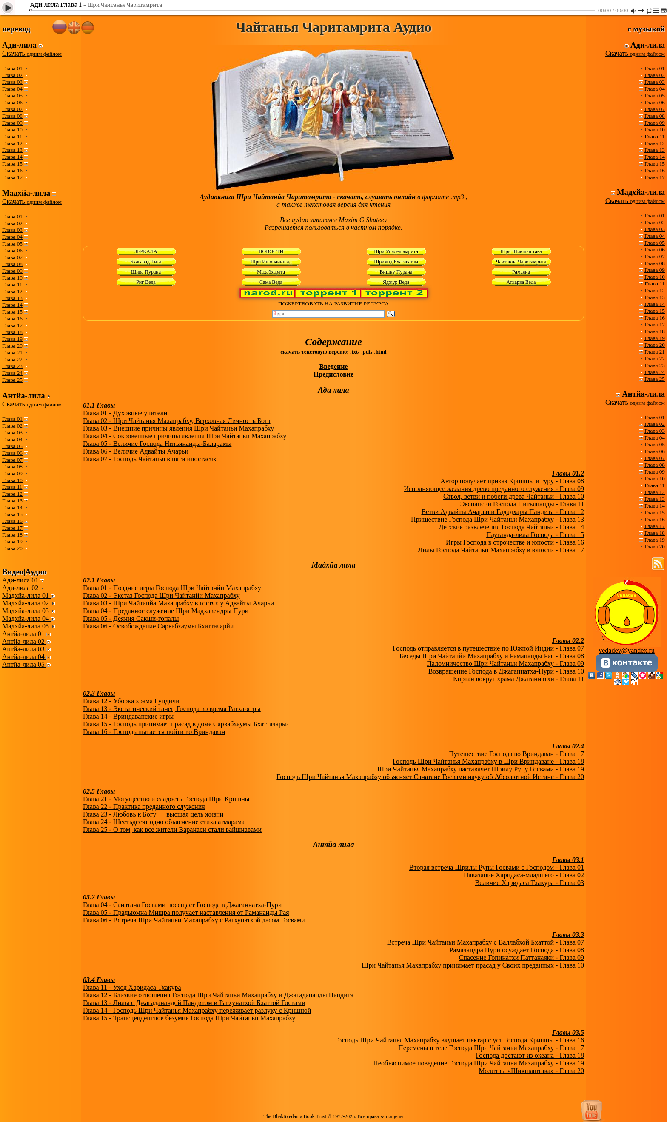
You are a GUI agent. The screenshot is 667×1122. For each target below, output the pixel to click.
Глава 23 (12, 366)
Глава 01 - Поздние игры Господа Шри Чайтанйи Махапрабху (172, 587)
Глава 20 (12, 346)
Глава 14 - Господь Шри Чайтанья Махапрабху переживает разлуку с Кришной (197, 1010)
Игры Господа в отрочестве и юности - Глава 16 (515, 542)
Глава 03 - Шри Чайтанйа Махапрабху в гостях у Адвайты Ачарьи (178, 603)
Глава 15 (12, 163)
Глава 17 (12, 177)
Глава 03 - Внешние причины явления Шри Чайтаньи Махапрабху (178, 428)
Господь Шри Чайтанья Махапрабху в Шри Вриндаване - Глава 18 (488, 761)
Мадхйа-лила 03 (26, 610)
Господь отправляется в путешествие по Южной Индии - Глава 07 (488, 648)
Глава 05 (12, 95)
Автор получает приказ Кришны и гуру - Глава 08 (512, 481)
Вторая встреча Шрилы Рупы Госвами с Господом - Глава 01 (496, 867)
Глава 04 (12, 89)
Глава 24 (12, 373)
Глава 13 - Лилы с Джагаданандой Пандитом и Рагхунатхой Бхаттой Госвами (194, 1002)
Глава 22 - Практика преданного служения (144, 806)
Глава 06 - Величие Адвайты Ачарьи (135, 451)
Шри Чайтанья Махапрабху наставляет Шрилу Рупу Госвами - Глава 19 (480, 769)
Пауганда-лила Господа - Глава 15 (535, 534)
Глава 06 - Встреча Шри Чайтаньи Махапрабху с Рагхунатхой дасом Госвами (194, 920)
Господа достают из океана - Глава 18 (530, 1055)
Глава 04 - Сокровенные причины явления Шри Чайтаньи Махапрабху (184, 436)
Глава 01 (12, 68)
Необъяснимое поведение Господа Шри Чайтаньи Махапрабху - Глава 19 (478, 1063)
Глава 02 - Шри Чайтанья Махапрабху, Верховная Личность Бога (177, 420)
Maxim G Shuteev (363, 219)
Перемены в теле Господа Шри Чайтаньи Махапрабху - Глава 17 (491, 1047)
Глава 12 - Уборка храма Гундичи (131, 701)
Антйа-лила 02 (24, 641)
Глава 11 (12, 136)
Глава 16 (12, 170)
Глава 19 (12, 339)
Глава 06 (12, 102)
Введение (333, 366)
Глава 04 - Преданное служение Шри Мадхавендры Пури (165, 610)
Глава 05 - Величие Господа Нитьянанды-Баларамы (157, 443)
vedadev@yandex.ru (627, 650)
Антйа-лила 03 (24, 649)
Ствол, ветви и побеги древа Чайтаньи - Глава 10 (513, 496)
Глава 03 (12, 82)
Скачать (32, 53)
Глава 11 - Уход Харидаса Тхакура (132, 987)
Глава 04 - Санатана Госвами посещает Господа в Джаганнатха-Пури (182, 904)
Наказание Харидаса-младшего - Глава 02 (524, 875)
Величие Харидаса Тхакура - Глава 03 (529, 882)
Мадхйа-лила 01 (26, 595)
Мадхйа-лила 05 (26, 626)
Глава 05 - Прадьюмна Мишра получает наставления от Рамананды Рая (186, 912)
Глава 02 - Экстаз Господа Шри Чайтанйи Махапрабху (161, 595)
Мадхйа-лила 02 (26, 603)
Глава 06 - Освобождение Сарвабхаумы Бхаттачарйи (158, 626)
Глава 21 (12, 352)
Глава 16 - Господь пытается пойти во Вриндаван (154, 731)
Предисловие (333, 374)
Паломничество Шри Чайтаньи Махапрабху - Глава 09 (505, 663)
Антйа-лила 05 (24, 664)
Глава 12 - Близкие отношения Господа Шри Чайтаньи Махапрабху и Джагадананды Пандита (218, 995)
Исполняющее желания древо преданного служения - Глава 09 (494, 488)
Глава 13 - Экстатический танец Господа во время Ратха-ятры (172, 708)
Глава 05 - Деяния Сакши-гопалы (131, 618)
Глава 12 (12, 143)
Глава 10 (12, 129)
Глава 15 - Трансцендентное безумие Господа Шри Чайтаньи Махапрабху (189, 1018)
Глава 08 (12, 116)
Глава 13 (12, 150)
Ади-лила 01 (21, 580)
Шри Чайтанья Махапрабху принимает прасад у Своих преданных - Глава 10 (473, 965)
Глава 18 (12, 332)
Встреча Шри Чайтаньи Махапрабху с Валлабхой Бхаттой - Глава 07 (485, 942)
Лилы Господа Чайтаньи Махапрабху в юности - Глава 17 (501, 550)
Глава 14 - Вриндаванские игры (128, 716)
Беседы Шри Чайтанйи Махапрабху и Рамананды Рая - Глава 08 (491, 655)
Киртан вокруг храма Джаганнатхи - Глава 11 (518, 678)
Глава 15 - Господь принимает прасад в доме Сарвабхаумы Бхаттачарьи (186, 724)
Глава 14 (12, 157)
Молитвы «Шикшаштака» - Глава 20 (531, 1070)
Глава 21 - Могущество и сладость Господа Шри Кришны (166, 798)
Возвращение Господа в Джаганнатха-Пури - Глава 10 (506, 671)
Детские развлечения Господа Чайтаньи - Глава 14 (511, 527)
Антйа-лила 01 (24, 633)
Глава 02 (12, 75)
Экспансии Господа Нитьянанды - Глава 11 (522, 504)
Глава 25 (12, 380)
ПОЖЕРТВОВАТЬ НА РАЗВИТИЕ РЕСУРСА (333, 303)
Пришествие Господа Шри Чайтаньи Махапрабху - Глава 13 (497, 519)
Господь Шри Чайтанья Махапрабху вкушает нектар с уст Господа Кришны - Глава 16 (459, 1040)
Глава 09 (12, 123)
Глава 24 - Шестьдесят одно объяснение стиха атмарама (164, 821)
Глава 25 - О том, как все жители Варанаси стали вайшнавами (172, 829)
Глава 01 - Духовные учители (125, 413)
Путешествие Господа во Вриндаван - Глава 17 (516, 753)
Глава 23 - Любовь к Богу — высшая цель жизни (153, 814)
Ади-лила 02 (21, 587)
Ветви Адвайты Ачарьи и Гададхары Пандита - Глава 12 (502, 511)
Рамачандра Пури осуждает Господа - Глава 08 (516, 950)
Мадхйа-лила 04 (26, 618)
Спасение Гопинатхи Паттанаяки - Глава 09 (521, 957)
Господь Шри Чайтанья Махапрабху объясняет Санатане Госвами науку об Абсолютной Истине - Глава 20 (430, 776)
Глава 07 (12, 109)
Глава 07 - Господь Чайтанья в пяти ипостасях (150, 459)
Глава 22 (12, 359)
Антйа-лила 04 (24, 656)
